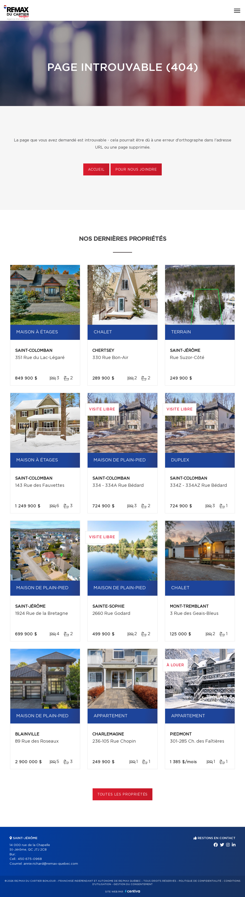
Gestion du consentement (133, 884)
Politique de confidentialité (200, 881)
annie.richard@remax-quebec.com (50, 863)
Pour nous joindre (136, 169)
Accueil (96, 169)
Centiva (132, 891)
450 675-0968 (30, 859)
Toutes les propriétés (122, 794)
